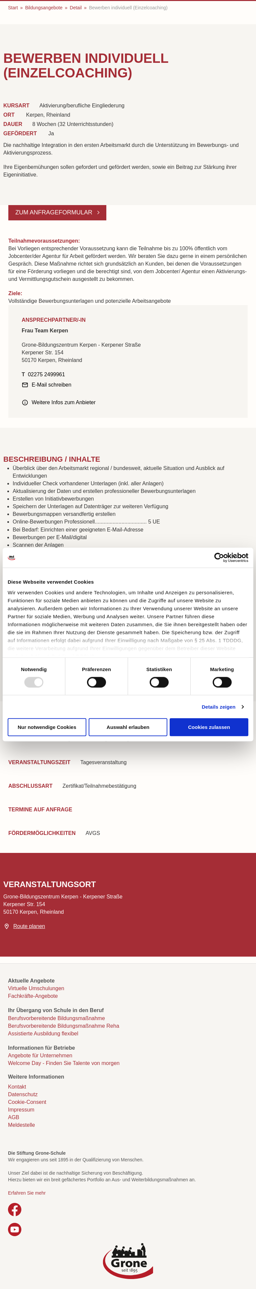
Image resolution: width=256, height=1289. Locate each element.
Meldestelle (21, 1125)
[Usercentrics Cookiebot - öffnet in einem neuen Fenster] (219, 558)
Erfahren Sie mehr (27, 1193)
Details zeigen (218, 706)
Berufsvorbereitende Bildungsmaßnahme (56, 1018)
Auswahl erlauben (128, 727)
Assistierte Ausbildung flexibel (43, 1033)
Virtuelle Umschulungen (36, 988)
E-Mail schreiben (51, 385)
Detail (76, 7)
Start (13, 7)
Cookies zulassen (209, 727)
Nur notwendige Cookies (47, 727)
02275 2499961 (46, 374)
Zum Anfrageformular (54, 212)
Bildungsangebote (43, 7)
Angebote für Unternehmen (40, 1055)
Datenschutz (23, 1094)
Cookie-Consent (27, 1102)
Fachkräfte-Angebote (33, 996)
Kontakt (17, 1087)
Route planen (29, 926)
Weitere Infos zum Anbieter (64, 402)
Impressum (21, 1110)
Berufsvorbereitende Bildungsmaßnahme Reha (63, 1026)
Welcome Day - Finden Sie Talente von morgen (64, 1063)
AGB (13, 1117)
